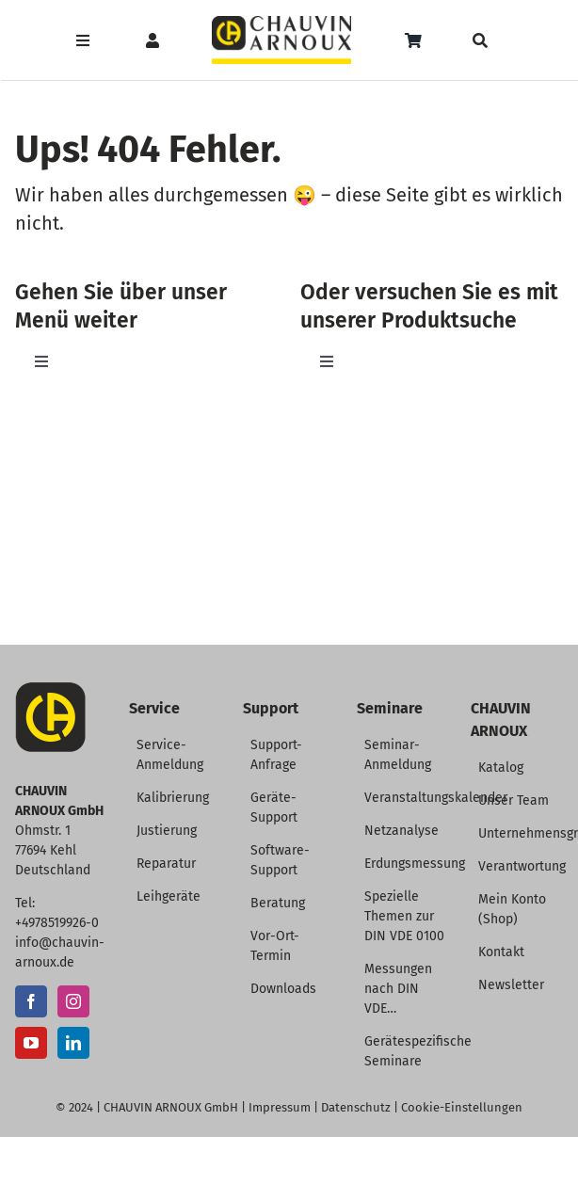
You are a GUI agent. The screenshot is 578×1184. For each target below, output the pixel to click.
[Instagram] (73, 1001)
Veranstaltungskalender (435, 798)
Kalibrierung (172, 798)
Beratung (277, 903)
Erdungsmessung (414, 864)
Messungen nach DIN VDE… (398, 988)
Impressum (280, 1107)
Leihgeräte (168, 896)
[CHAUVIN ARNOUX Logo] (282, 23)
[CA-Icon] (50, 689)
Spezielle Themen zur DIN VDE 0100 (404, 916)
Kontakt (501, 952)
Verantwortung (522, 866)
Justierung (166, 831)
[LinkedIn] (73, 1043)
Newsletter (511, 985)
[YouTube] (31, 1043)
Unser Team (513, 800)
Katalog (500, 768)
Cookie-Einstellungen (461, 1107)
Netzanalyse (401, 831)
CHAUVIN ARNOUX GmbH (171, 1107)
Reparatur (166, 864)
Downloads (283, 989)
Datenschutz (356, 1107)
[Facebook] (31, 1001)
